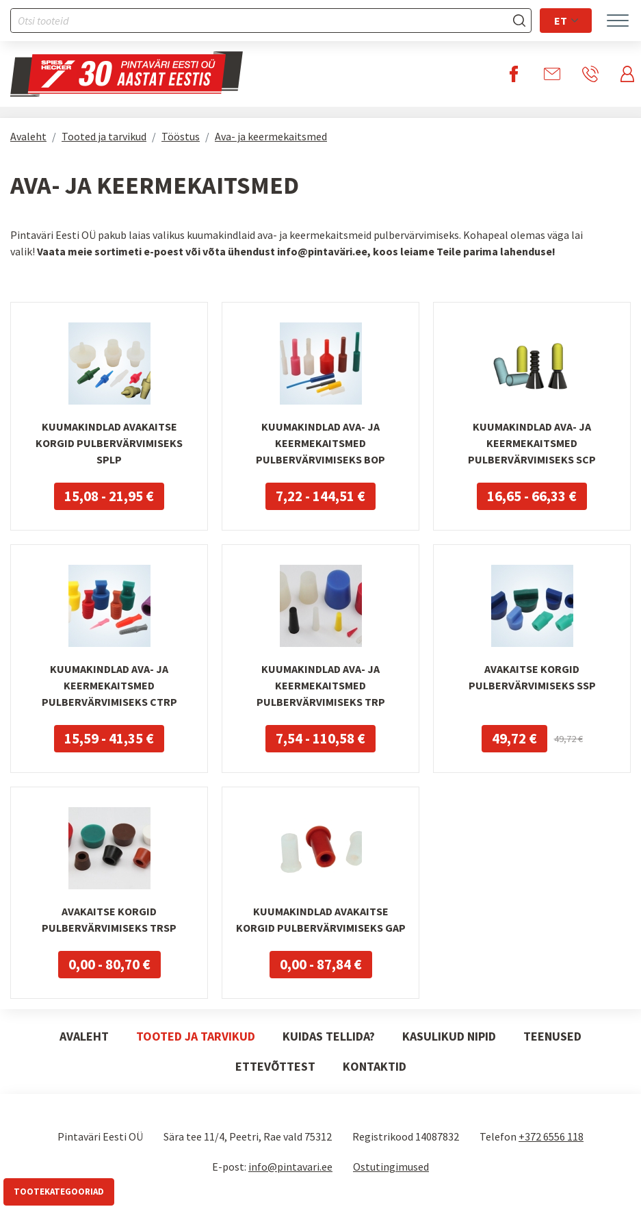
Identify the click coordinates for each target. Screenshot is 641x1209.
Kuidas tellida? (329, 1036)
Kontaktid (374, 1066)
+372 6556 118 (551, 1136)
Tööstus (180, 136)
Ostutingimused (391, 1166)
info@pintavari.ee (290, 1166)
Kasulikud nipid (449, 1036)
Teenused (552, 1036)
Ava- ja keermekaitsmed (271, 136)
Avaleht (28, 136)
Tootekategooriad (59, 1191)
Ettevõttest (275, 1066)
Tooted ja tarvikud (104, 136)
